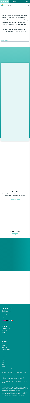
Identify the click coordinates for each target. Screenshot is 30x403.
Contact (3, 360)
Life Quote (4, 332)
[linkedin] (9, 320)
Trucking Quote (5, 335)
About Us (4, 358)
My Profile (4, 351)
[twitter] (7, 320)
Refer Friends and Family (7, 368)
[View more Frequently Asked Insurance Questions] (15, 234)
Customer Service (5, 345)
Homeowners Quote (6, 328)
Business (6, 40)
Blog (3, 364)
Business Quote (5, 334)
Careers (3, 366)
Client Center (4, 343)
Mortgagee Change (6, 349)
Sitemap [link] (3, 373)
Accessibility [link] (4, 372)
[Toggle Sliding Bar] (27, 1)
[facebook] (3, 320)
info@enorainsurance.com (9, 314)
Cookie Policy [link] (16, 372)
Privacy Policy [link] (10, 372)
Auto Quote (4, 330)
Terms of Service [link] (23, 372)
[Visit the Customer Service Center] (15, 199)
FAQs (3, 362)
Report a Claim (5, 347)
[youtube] (12, 320)
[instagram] (5, 320)
